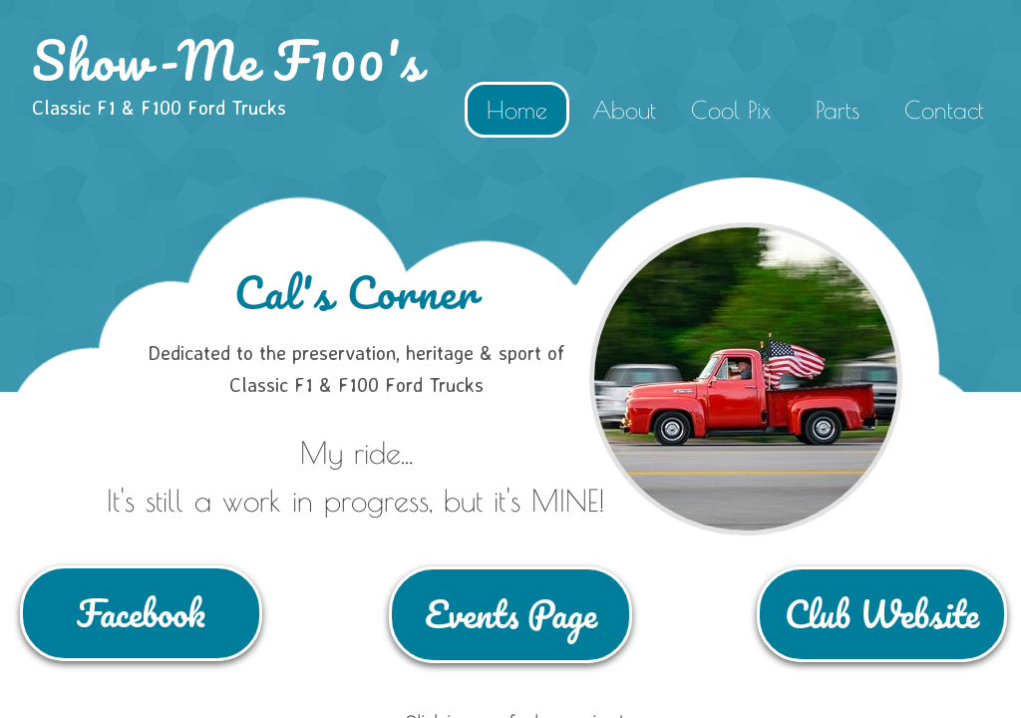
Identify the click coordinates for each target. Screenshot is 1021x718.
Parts (837, 110)
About (624, 110)
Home (517, 110)
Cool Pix (731, 110)
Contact (944, 110)
